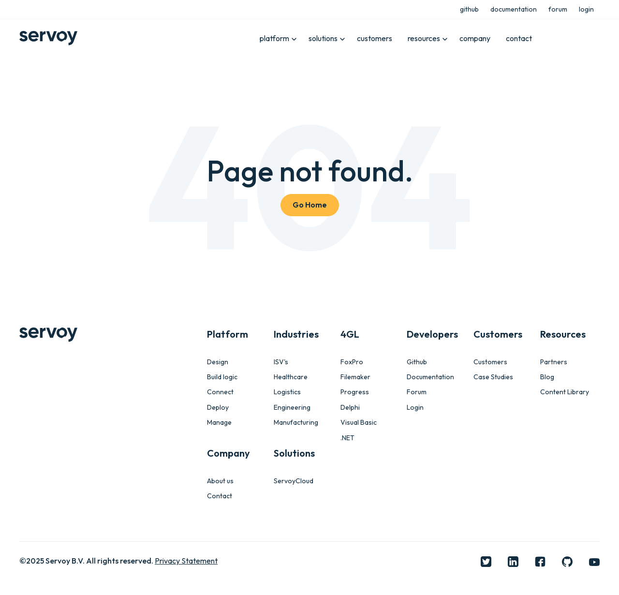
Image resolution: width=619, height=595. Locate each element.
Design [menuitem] (217, 362)
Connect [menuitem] (220, 392)
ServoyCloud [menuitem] (293, 481)
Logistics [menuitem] (287, 392)
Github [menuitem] (417, 362)
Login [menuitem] (415, 407)
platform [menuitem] (275, 38)
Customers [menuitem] (490, 362)
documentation (513, 9)
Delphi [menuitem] (350, 407)
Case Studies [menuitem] (493, 377)
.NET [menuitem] (347, 438)
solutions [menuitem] (323, 38)
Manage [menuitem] (219, 422)
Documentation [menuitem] (430, 377)
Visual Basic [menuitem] (358, 422)
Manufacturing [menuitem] (296, 422)
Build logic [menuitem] (222, 377)
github (469, 9)
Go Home (310, 204)
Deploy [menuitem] (218, 407)
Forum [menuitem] (417, 392)
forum (557, 9)
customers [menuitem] (374, 38)
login (586, 9)
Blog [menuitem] (547, 377)
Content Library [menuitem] (564, 392)
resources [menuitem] (424, 38)
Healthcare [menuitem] (291, 377)
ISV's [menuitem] (281, 362)
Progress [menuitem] (354, 392)
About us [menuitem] (220, 481)
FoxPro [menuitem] (351, 362)
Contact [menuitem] (219, 496)
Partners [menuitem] (553, 362)
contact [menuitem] (519, 38)
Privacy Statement (186, 560)
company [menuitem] (474, 38)
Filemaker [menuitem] (355, 377)
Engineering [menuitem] (292, 407)
